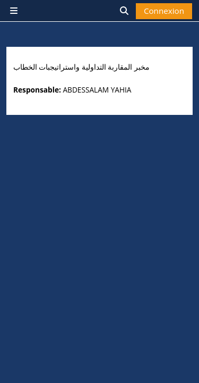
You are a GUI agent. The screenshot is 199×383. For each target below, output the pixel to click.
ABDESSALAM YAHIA (97, 90)
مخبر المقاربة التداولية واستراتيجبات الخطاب (81, 67)
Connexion (164, 10)
